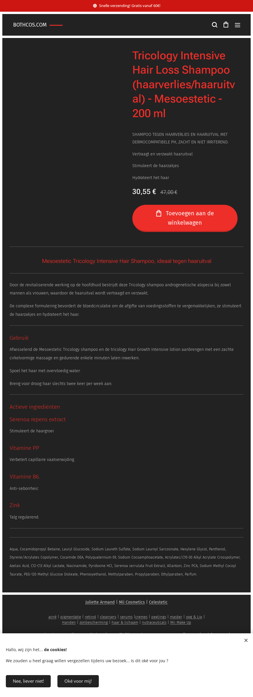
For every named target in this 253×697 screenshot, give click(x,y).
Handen (69, 622)
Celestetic (158, 602)
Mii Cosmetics (132, 602)
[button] (214, 25)
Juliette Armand (100, 602)
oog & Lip (194, 617)
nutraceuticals (154, 622)
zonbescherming (94, 622)
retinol (90, 617)
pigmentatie (70, 617)
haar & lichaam (125, 622)
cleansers (108, 617)
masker (176, 617)
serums (126, 617)
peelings (158, 617)
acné (52, 617)
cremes (141, 617)
